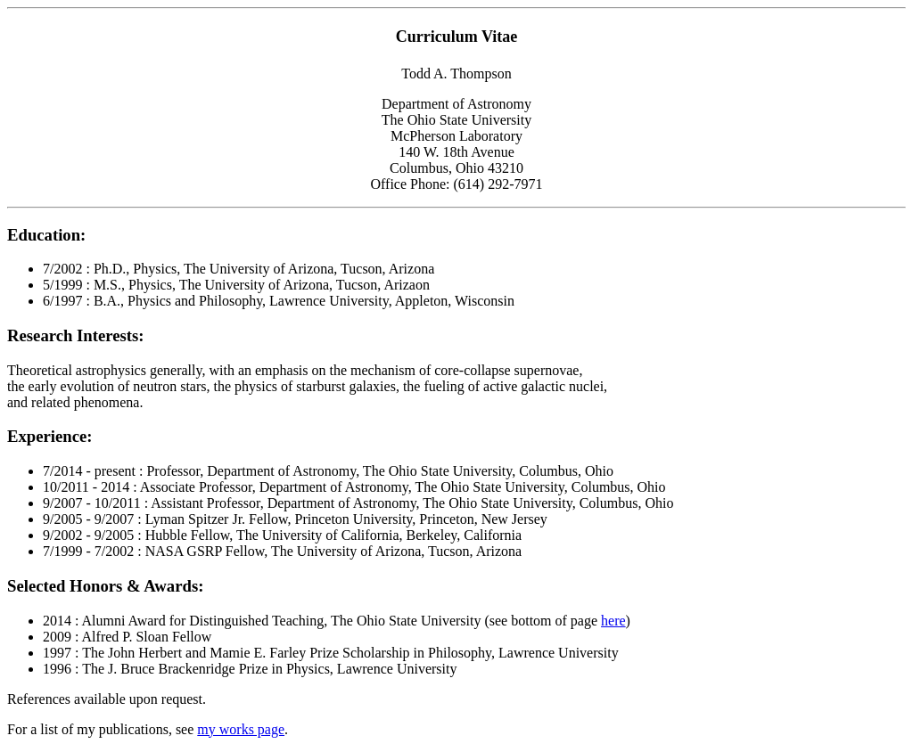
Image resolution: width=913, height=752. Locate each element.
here (613, 620)
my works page (240, 729)
